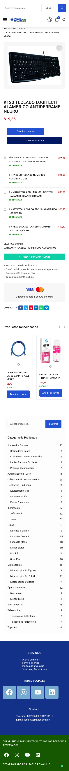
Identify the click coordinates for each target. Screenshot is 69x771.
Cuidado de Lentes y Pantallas (26, 456)
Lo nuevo (12, 519)
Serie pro (15, 559)
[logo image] (18, 19)
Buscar (53, 424)
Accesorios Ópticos (18, 445)
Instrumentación (18, 496)
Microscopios (15, 564)
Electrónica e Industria (19, 485)
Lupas (11, 525)
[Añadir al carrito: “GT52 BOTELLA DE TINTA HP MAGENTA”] (51, 393)
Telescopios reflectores (23, 616)
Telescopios (14, 610)
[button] (59, 327)
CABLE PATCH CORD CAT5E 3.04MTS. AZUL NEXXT (18, 376)
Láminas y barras (19, 530)
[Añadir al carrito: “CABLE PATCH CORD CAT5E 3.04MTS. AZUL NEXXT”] (18, 394)
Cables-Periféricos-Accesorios (36, 247)
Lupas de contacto (20, 536)
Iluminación (14, 508)
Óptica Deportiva (16, 587)
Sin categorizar (15, 604)
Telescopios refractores (23, 621)
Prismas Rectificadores (22, 468)
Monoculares (17, 598)
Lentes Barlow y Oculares (23, 462)
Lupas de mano (18, 542)
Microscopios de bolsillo (23, 576)
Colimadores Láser (20, 451)
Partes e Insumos (19, 502)
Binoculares (16, 593)
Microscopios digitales (22, 581)
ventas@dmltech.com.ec (37, 719)
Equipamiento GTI (19, 490)
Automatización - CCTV (19, 473)
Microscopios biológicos (23, 570)
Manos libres (17, 547)
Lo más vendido (16, 513)
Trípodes (12, 627)
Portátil (14, 553)
